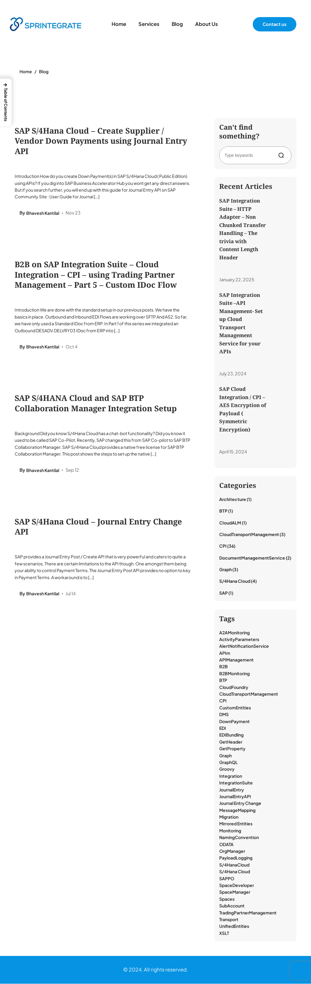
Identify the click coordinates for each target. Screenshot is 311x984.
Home (26, 71)
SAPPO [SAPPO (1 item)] (226, 878)
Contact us (275, 24)
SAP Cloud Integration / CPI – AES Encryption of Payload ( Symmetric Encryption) (242, 409)
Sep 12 (72, 470)
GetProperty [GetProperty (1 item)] (232, 749)
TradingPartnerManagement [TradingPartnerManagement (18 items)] (248, 913)
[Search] (282, 155)
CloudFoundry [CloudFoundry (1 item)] (233, 687)
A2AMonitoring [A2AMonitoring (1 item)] (234, 633)
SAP (223, 593)
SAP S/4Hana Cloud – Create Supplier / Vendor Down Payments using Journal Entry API (101, 141)
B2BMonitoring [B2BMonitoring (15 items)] (234, 673)
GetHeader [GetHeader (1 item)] (230, 742)
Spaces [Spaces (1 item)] (226, 899)
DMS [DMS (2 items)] (224, 715)
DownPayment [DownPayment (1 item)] (234, 721)
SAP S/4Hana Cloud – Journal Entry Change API (98, 527)
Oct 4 (71, 347)
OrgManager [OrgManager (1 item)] (232, 851)
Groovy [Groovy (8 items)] (226, 769)
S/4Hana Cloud (234, 581)
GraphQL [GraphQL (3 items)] (228, 762)
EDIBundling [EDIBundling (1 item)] (231, 735)
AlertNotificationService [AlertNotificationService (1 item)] (244, 646)
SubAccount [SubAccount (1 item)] (232, 906)
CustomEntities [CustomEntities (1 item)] (235, 708)
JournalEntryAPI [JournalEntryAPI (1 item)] (235, 796)
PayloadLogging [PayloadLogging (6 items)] (235, 858)
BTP (223, 511)
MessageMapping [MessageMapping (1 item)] (237, 810)
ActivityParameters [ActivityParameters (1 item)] (239, 639)
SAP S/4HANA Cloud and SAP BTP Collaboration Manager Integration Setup (96, 404)
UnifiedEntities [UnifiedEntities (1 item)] (234, 926)
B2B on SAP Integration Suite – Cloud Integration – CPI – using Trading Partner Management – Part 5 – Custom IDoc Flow (96, 275)
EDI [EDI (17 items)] (222, 728)
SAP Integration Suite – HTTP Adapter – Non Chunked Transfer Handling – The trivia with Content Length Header (242, 229)
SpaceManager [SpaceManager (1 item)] (234, 892)
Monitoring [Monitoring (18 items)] (230, 831)
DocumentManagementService (252, 558)
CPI (223, 546)
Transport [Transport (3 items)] (228, 919)
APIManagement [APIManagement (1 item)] (236, 660)
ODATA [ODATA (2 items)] (226, 844)
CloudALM (230, 523)
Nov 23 (73, 213)
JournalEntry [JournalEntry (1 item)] (231, 790)
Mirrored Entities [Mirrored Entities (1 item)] (235, 824)
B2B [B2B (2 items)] (223, 667)
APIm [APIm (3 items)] (224, 653)
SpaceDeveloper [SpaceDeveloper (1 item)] (236, 885)
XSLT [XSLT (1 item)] (224, 933)
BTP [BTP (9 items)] (223, 680)
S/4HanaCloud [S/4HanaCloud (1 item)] (234, 865)
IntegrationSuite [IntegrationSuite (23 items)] (236, 783)
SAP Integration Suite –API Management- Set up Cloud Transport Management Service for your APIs (241, 323)
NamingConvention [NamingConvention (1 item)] (239, 838)
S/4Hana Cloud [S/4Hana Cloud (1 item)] (234, 872)
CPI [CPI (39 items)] (223, 701)
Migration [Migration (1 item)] (228, 817)
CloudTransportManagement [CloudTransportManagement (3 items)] (248, 694)
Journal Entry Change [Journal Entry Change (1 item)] (240, 803)
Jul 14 (71, 594)
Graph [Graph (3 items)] (225, 756)
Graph (225, 570)
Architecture (232, 499)
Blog (43, 71)
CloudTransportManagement (249, 534)
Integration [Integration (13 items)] (230, 776)
